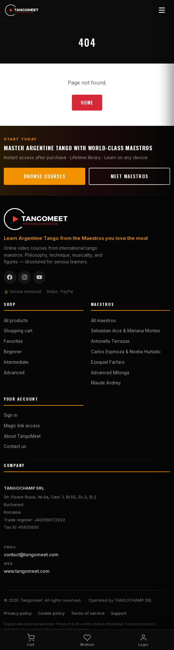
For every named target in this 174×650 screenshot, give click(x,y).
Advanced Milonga (110, 372)
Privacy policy (17, 613)
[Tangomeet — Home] (21, 10)
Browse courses (45, 176)
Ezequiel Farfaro (108, 362)
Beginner (13, 351)
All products (16, 320)
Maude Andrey (106, 382)
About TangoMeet (22, 436)
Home (87, 102)
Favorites (13, 341)
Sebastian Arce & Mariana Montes (125, 330)
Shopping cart (18, 330)
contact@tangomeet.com (31, 554)
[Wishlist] (87, 639)
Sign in (10, 415)
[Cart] (31, 639)
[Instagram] (24, 277)
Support (118, 613)
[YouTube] (39, 277)
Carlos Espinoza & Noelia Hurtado (126, 351)
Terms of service (88, 613)
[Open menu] (162, 10)
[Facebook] (10, 277)
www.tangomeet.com (27, 571)
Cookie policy (51, 613)
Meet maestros (129, 176)
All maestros (103, 320)
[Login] (143, 639)
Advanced (14, 372)
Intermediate (16, 362)
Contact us (15, 446)
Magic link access (22, 425)
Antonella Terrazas (110, 341)
